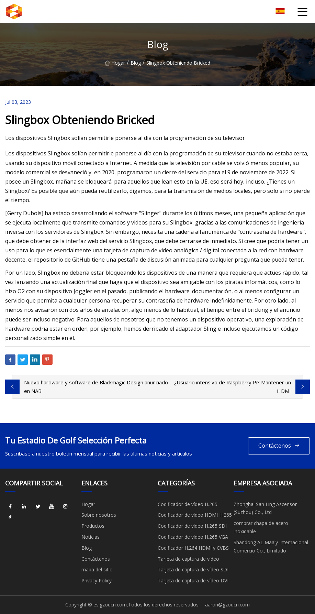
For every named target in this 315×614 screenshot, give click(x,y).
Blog (136, 62)
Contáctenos (279, 445)
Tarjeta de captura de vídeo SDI (193, 569)
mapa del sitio (97, 569)
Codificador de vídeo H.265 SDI (192, 526)
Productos (92, 526)
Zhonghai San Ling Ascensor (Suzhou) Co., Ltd (265, 508)
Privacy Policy (96, 580)
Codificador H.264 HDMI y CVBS (193, 548)
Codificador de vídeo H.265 (187, 504)
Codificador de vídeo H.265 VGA (193, 537)
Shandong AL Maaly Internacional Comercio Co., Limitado (271, 546)
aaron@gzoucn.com (227, 604)
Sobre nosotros (98, 515)
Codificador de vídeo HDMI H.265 (195, 515)
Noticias (90, 537)
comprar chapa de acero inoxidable (261, 527)
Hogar (115, 62)
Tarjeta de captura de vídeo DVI (193, 580)
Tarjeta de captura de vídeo (188, 559)
